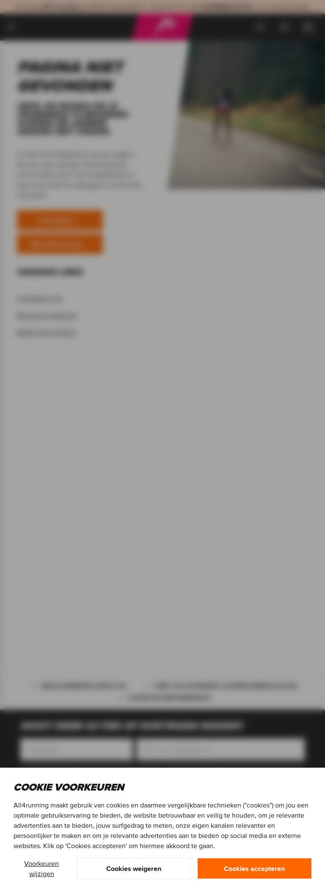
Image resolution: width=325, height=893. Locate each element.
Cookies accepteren (254, 868)
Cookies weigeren (133, 868)
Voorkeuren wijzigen (41, 868)
